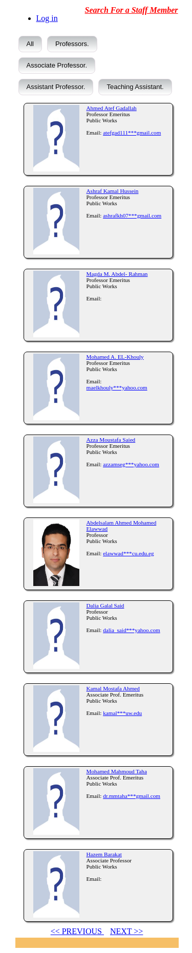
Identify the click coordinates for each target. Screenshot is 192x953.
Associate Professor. (57, 65)
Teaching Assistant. (134, 87)
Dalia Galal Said (105, 605)
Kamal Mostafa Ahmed (113, 688)
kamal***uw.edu (122, 713)
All (30, 44)
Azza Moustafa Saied (111, 440)
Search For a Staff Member (131, 10)
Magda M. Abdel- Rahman (117, 274)
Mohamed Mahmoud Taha (117, 771)
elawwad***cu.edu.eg (128, 553)
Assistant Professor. (56, 87)
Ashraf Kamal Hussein (113, 191)
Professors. (72, 44)
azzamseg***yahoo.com (131, 464)
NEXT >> (126, 931)
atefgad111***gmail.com (132, 132)
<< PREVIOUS (77, 931)
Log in (47, 18)
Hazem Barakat (104, 854)
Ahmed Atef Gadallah (112, 108)
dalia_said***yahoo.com (131, 630)
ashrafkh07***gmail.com (132, 215)
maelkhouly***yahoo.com (117, 387)
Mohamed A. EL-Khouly (115, 357)
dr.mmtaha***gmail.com (131, 796)
